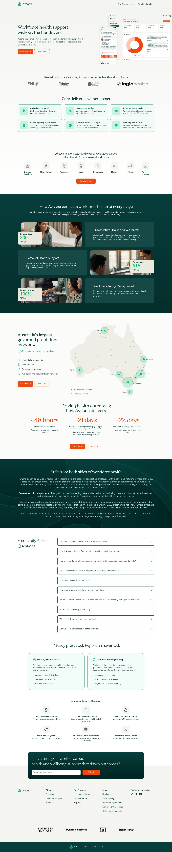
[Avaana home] (25, 4)
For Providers (125, 4)
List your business (82, 794)
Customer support (54, 799)
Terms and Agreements (112, 803)
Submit (91, 772)
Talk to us (42, 52)
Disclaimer (107, 794)
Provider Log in (146, 4)
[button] (106, 541)
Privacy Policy (108, 799)
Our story (50, 794)
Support (77, 803)
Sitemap (49, 803)
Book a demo (25, 52)
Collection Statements (112, 811)
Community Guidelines (112, 807)
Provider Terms (80, 799)
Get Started (25, 384)
